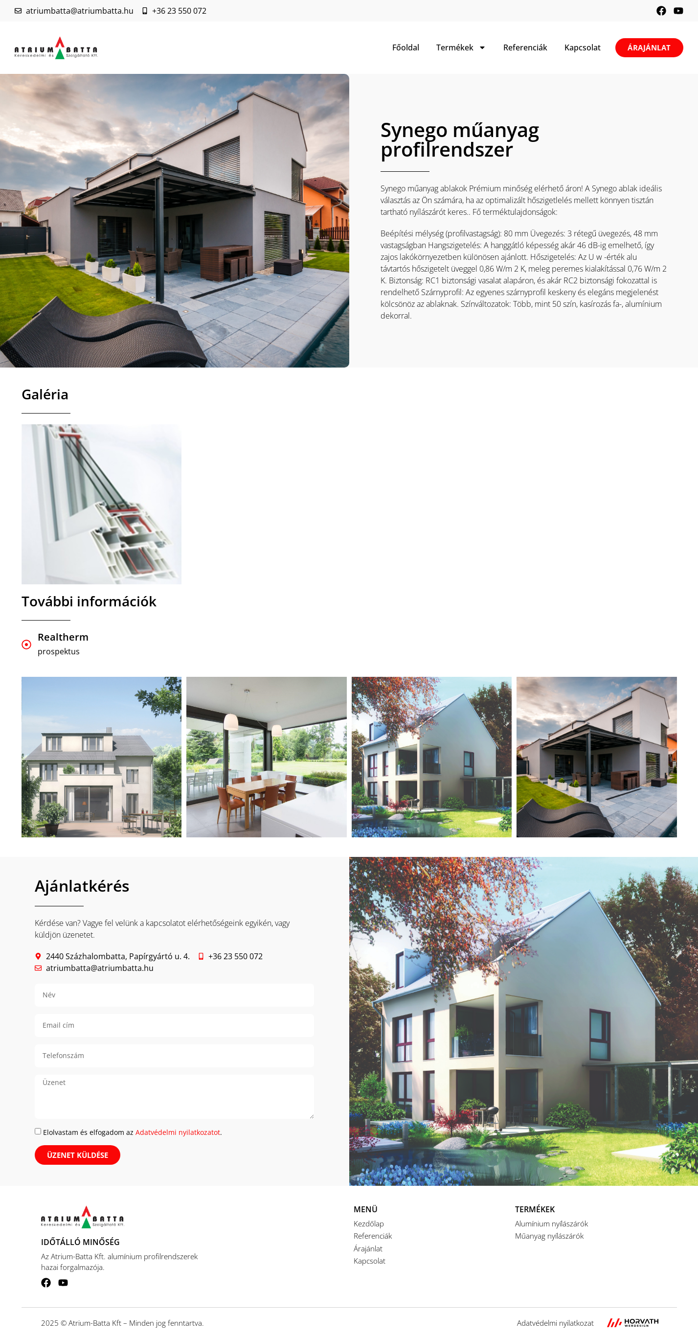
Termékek (461, 47)
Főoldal (405, 47)
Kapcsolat (582, 47)
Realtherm (63, 637)
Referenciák (525, 47)
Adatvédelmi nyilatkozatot (177, 1132)
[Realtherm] (26, 644)
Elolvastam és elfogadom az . (132, 1132)
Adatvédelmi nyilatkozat (555, 1323)
